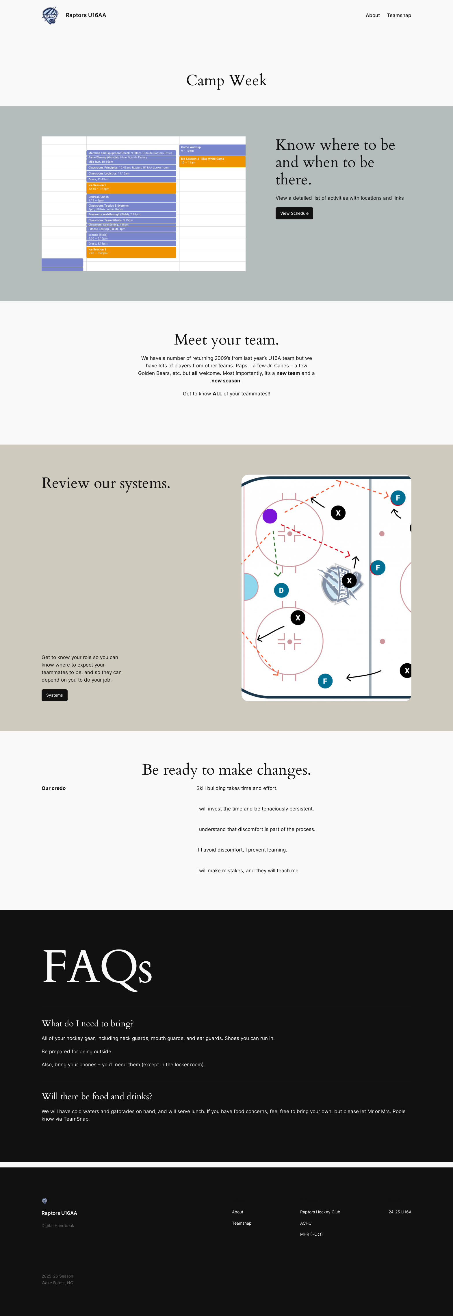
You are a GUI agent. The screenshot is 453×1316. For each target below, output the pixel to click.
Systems (54, 695)
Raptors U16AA (86, 15)
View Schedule (294, 213)
